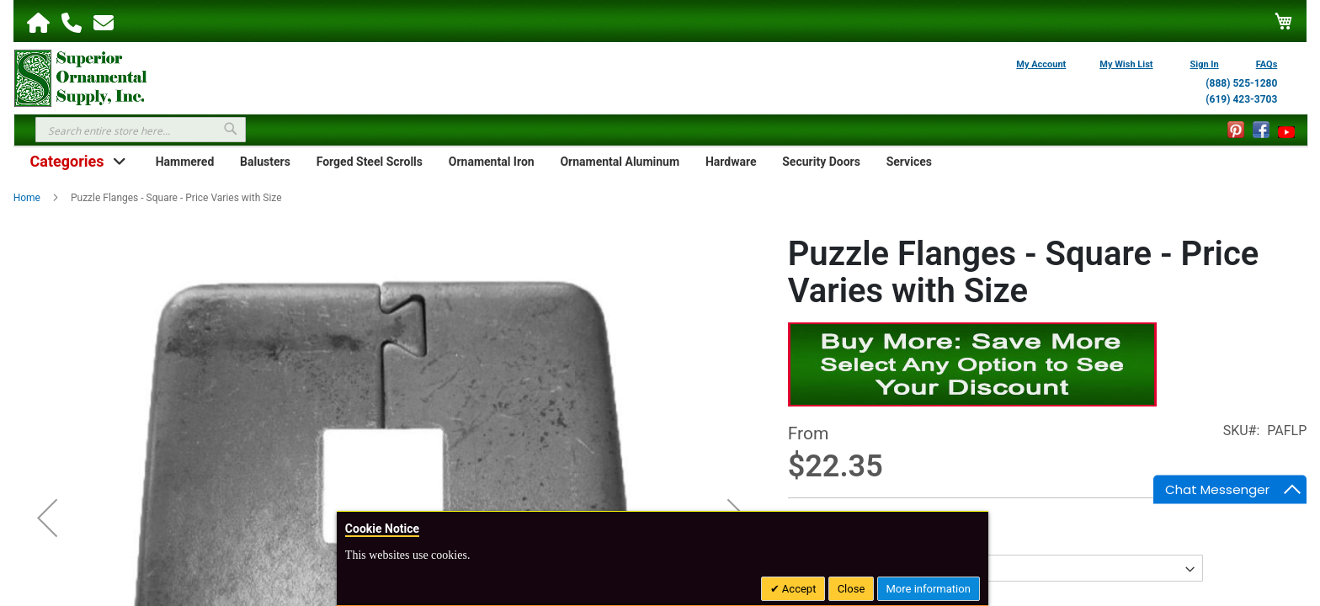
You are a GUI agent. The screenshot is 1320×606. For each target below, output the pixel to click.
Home (26, 198)
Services (909, 161)
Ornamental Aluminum (619, 161)
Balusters (265, 161)
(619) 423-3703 (1241, 99)
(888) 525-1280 (1241, 83)
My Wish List (1125, 64)
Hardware (731, 161)
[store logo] (80, 76)
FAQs (1267, 64)
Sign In (1204, 64)
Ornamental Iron (492, 161)
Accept (798, 588)
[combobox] (140, 129)
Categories (66, 161)
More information (928, 588)
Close (851, 588)
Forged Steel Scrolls (370, 161)
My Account (1041, 64)
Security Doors (821, 161)
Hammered (185, 161)
